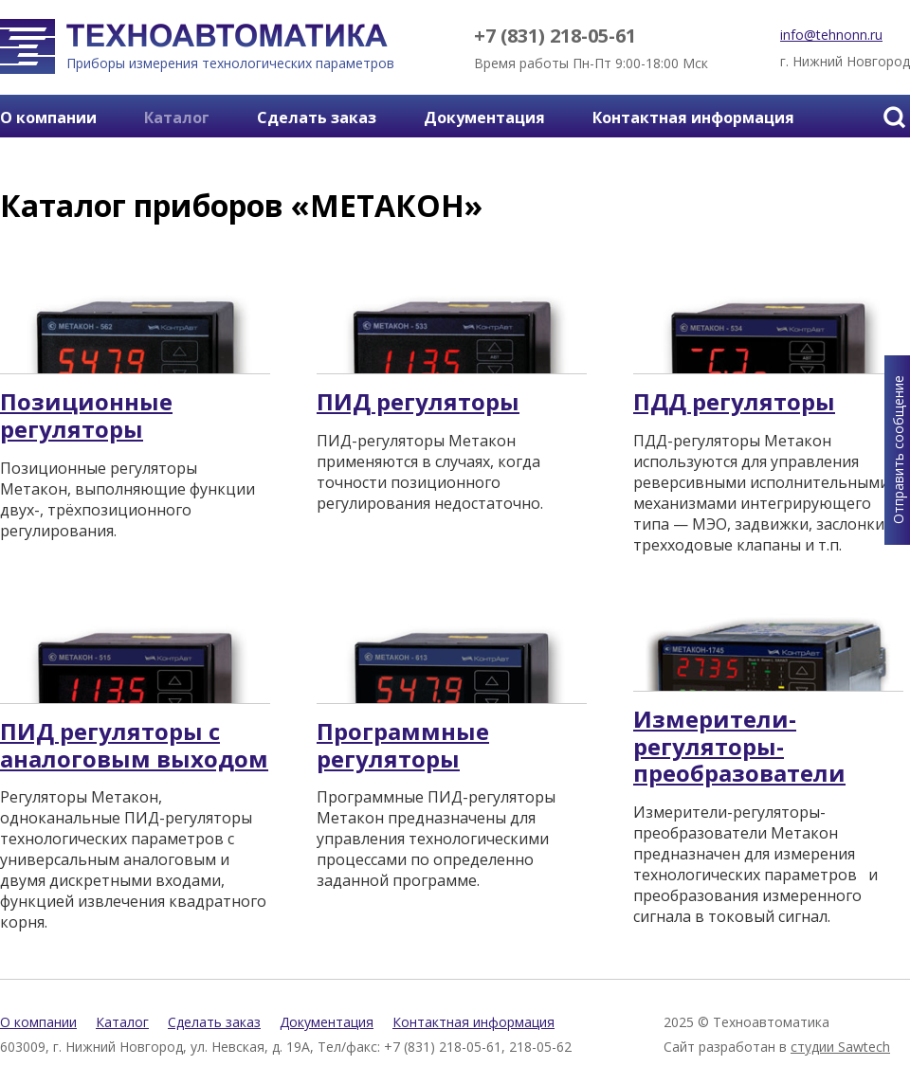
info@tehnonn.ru (831, 35)
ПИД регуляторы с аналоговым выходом (134, 745)
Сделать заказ (316, 117)
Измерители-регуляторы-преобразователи (739, 746)
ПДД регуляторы (734, 402)
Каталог (176, 117)
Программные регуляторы (403, 745)
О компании (48, 117)
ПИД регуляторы (418, 402)
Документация (484, 117)
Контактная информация (693, 117)
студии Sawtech (840, 1047)
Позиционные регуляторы (86, 415)
